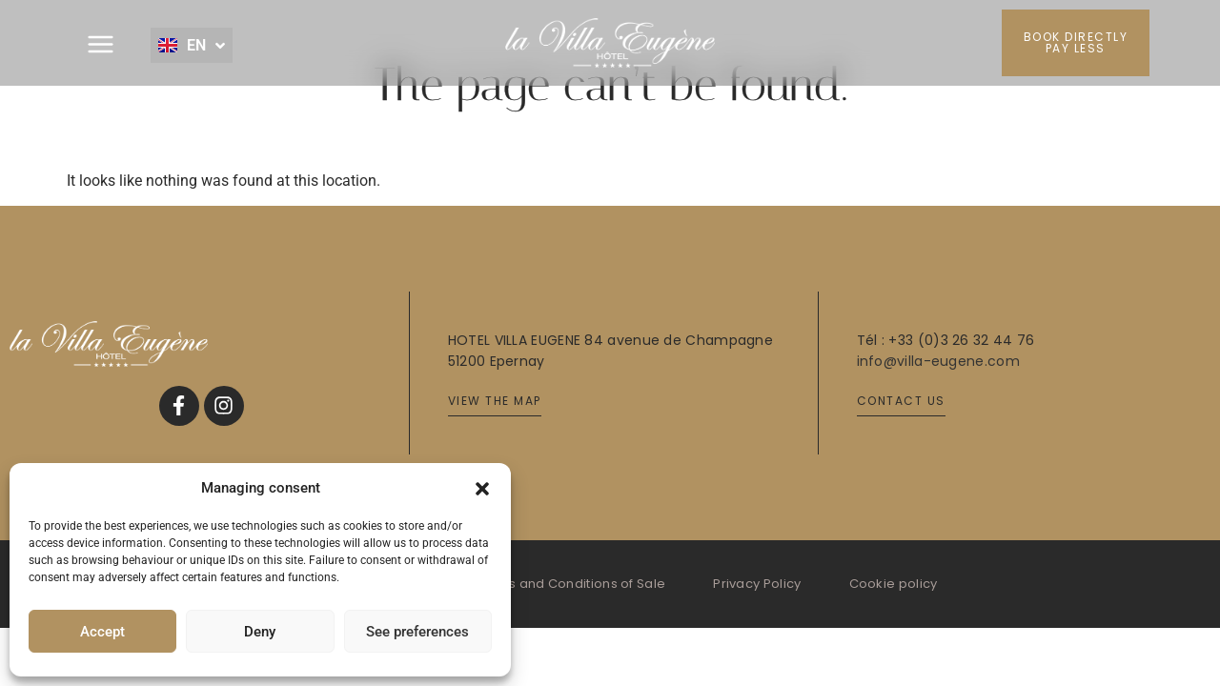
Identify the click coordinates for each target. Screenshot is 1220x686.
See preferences (417, 631)
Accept (102, 631)
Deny (259, 631)
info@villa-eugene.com (938, 361)
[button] (482, 487)
